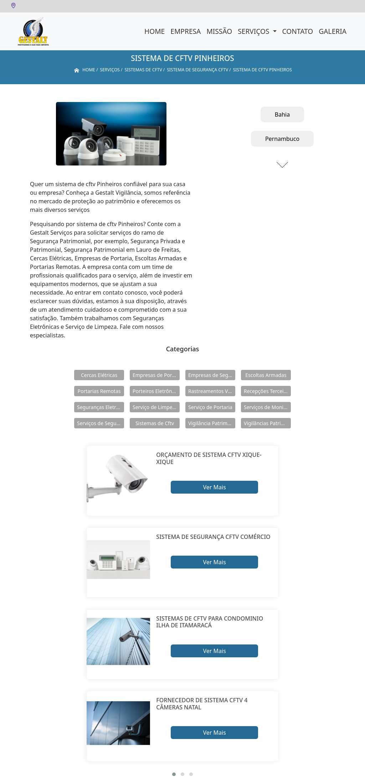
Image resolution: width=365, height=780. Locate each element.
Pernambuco (282, 139)
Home (154, 31)
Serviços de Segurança (100, 423)
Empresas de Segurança (211, 375)
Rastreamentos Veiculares (211, 391)
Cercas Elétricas (99, 375)
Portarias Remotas (98, 391)
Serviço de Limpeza (155, 407)
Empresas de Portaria (156, 375)
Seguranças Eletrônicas (100, 407)
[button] (174, 774)
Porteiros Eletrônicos (156, 391)
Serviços (254, 31)
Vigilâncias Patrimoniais (267, 423)
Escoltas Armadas (265, 375)
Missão (219, 31)
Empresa (185, 31)
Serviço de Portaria (210, 407)
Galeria (332, 31)
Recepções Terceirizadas (267, 391)
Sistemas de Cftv (154, 423)
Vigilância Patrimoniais (211, 423)
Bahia (282, 114)
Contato (297, 31)
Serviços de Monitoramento (267, 407)
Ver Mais (214, 487)
